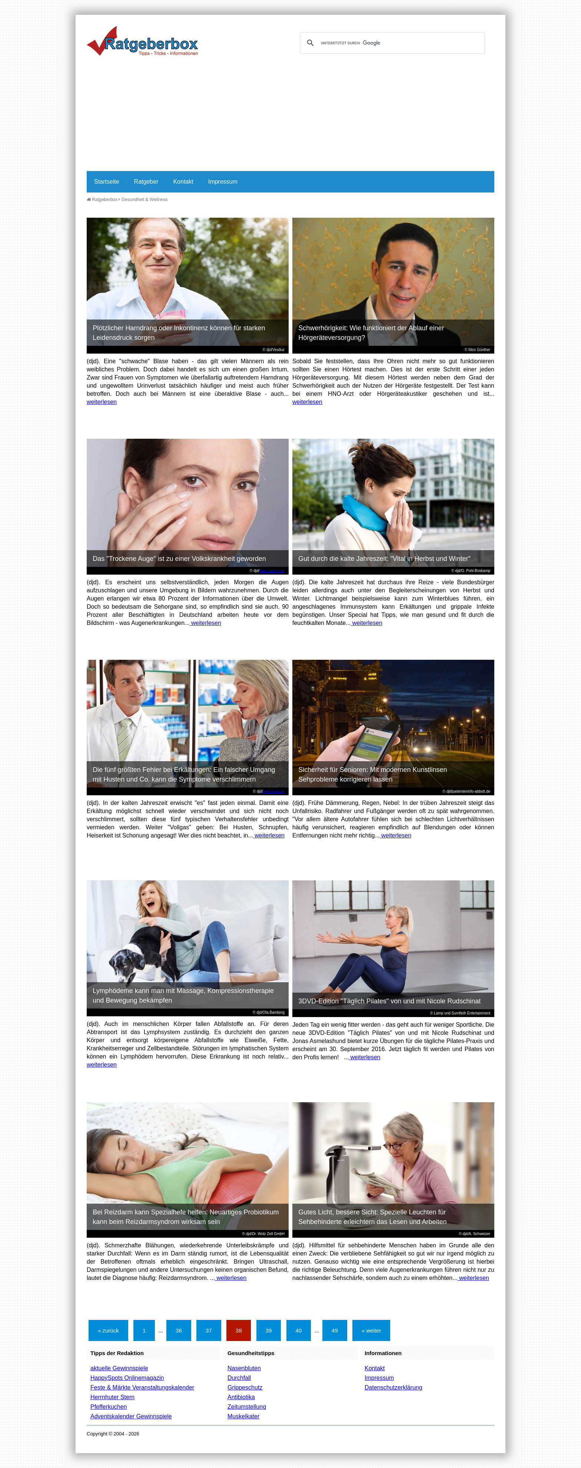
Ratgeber (146, 181)
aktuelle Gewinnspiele (119, 1368)
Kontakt (183, 181)
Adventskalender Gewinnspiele (131, 1416)
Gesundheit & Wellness (145, 199)
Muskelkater (243, 1416)
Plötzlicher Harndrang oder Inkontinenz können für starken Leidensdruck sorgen (179, 332)
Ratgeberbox (102, 199)
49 (335, 1330)
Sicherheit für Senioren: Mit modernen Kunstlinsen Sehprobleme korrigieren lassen (372, 774)
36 (179, 1330)
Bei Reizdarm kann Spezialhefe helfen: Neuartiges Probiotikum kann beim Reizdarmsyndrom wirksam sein (186, 1216)
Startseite (106, 181)
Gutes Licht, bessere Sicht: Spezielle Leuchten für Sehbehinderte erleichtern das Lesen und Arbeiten (372, 1216)
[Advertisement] (290, 115)
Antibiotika (241, 1397)
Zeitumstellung (247, 1407)
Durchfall (239, 1378)
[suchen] (391, 43)
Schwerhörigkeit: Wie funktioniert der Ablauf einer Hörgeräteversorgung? (371, 332)
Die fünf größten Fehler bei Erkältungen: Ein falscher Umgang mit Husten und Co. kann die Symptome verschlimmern (184, 774)
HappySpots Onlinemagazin (127, 1378)
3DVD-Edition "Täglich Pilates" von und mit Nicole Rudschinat (389, 1001)
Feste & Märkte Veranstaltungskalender (142, 1387)
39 (269, 1330)
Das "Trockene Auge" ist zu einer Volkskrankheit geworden (179, 558)
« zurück (108, 1330)
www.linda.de (274, 791)
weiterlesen (102, 402)
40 (299, 1330)
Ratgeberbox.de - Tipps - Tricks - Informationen (142, 41)
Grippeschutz (245, 1387)
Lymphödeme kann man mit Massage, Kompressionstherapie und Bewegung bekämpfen (183, 995)
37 (209, 1330)
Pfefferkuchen (108, 1407)
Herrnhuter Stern (112, 1397)
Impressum (223, 181)
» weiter (371, 1330)
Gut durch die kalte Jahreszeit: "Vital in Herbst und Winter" (384, 558)
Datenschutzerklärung (393, 1387)
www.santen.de (272, 571)
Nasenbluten (244, 1368)
